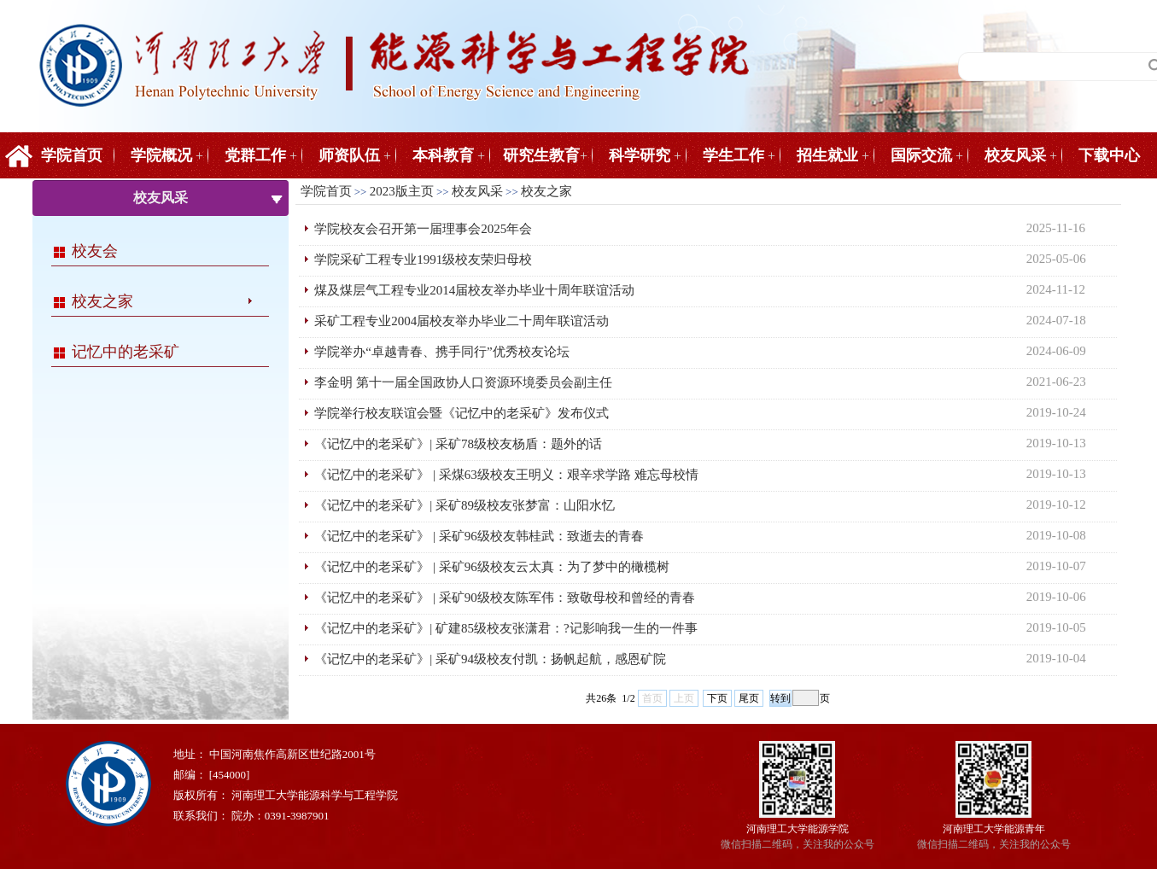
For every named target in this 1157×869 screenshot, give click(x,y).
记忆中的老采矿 (125, 351)
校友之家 (102, 301)
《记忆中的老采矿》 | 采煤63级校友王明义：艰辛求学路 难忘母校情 (506, 474)
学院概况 (161, 155)
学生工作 (733, 155)
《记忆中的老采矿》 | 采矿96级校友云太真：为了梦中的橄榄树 (491, 567)
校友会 (95, 251)
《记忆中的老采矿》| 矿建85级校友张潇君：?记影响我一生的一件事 (505, 628)
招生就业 (827, 155)
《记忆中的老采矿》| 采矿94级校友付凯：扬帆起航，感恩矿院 (490, 659)
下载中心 (1109, 155)
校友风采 (1015, 155)
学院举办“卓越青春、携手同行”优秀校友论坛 (441, 352)
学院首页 (71, 155)
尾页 (749, 698)
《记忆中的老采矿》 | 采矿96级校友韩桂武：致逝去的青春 (479, 536)
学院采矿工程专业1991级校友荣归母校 (423, 259)
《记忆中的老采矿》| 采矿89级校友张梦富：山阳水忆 (464, 505)
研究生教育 (541, 155)
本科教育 (443, 155)
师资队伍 (349, 155)
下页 (717, 698)
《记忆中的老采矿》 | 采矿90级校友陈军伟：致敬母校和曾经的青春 (504, 597)
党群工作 (255, 155)
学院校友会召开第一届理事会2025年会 (423, 229)
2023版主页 (402, 191)
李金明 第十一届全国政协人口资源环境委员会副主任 (463, 382)
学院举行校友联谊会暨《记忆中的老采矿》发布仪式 (461, 413)
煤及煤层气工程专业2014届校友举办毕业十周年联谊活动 (474, 290)
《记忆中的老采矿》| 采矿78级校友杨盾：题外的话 (458, 444)
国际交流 (921, 155)
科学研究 (639, 155)
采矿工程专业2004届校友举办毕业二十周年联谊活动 (461, 321)
